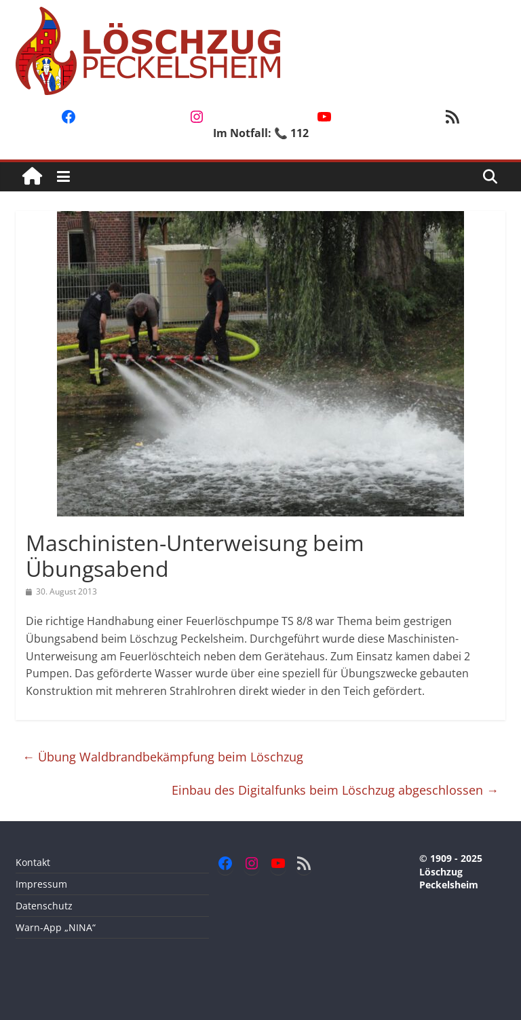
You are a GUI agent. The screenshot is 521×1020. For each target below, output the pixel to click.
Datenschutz (44, 905)
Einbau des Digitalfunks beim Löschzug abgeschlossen (335, 790)
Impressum (41, 883)
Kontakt (33, 862)
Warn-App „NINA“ (56, 927)
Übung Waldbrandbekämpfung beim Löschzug (162, 757)
